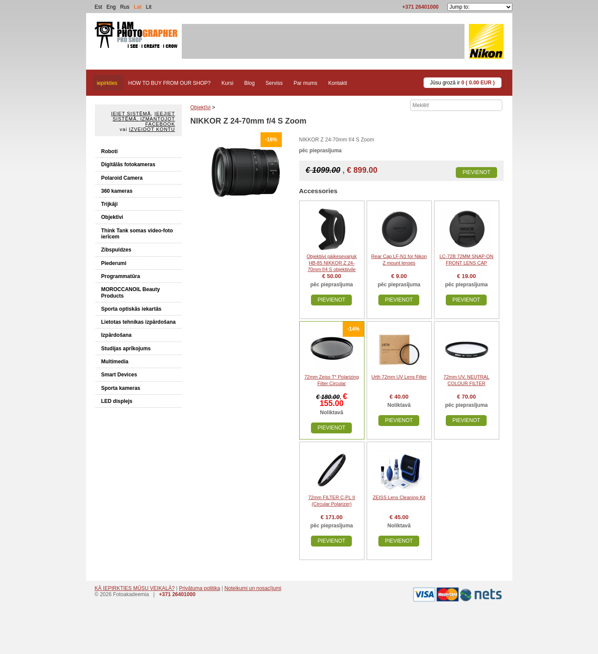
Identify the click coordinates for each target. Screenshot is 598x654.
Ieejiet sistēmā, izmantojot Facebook (144, 119)
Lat (138, 7)
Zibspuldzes (116, 250)
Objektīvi (112, 217)
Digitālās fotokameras (128, 164)
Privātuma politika (199, 588)
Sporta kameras (120, 388)
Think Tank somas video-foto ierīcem (137, 234)
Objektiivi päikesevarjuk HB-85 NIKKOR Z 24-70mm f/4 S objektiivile (332, 263)
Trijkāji (109, 204)
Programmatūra (120, 276)
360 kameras (117, 191)
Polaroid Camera (122, 178)
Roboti (109, 151)
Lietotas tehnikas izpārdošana (138, 322)
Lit (149, 7)
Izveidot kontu (152, 129)
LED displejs (117, 401)
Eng (111, 7)
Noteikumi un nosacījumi (252, 588)
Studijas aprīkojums (126, 348)
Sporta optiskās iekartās (131, 309)
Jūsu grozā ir (462, 83)
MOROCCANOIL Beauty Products (130, 292)
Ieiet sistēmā (131, 113)
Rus (124, 7)
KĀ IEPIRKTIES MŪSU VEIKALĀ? (135, 588)
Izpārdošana (116, 335)
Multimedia (115, 362)
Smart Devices (119, 375)
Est (98, 7)
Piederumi (114, 263)
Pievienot (476, 172)
